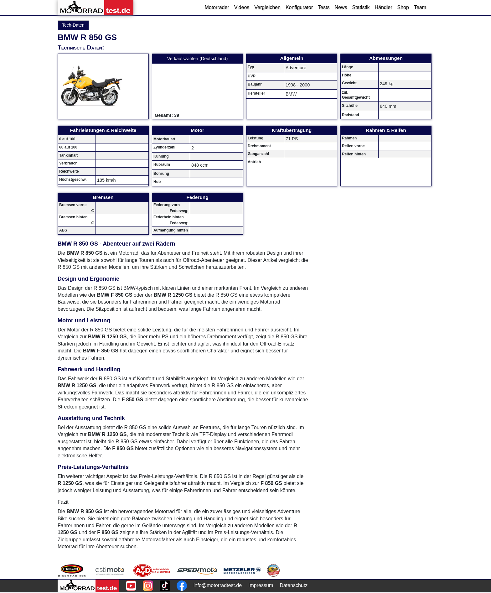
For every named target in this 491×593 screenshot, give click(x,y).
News (340, 7)
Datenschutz (294, 585)
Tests (323, 7)
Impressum (260, 585)
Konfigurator (299, 7)
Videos (242, 7)
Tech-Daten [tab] (73, 25)
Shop (403, 7)
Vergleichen (267, 7)
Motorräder (216, 7)
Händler (383, 7)
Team (420, 7)
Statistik (361, 7)
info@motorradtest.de (218, 585)
